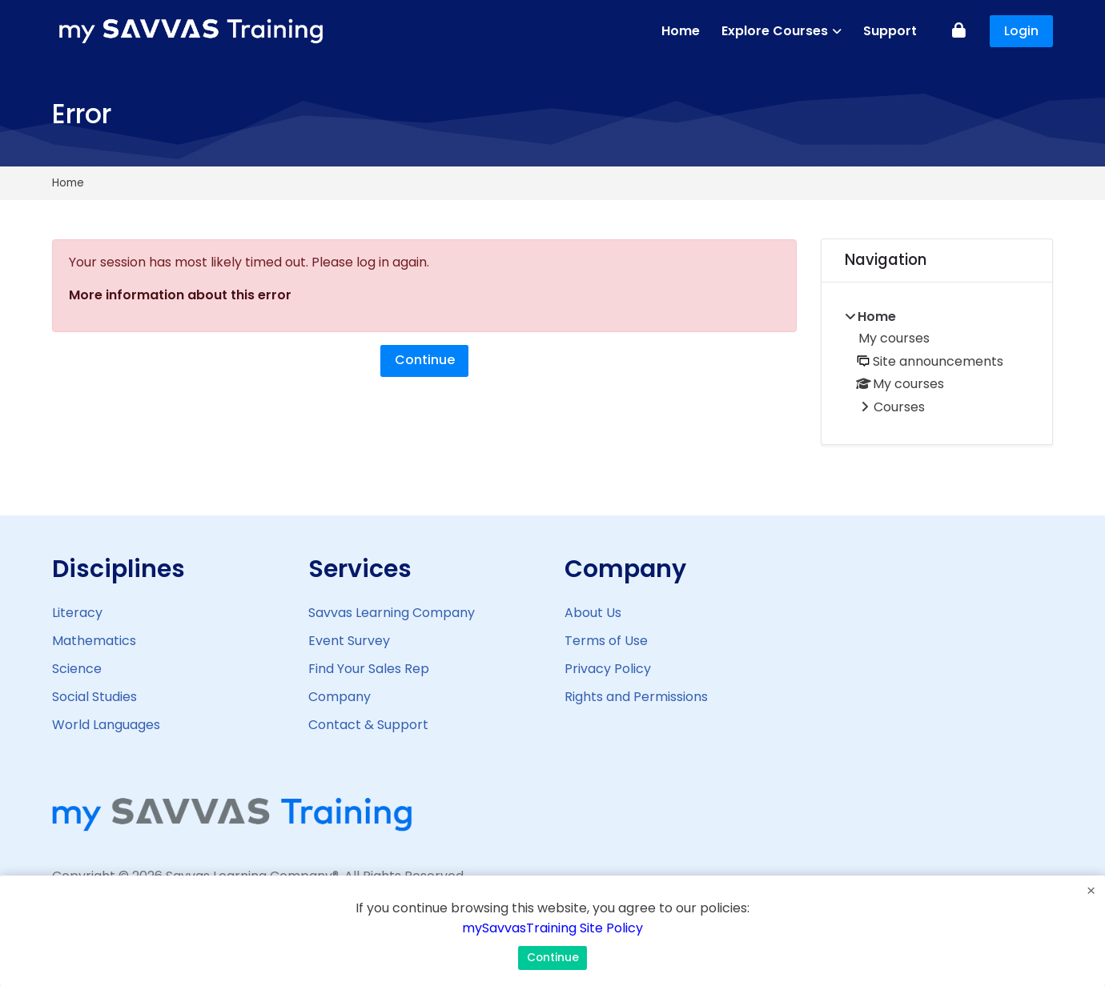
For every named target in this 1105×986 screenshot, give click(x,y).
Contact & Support (368, 724)
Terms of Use (606, 640)
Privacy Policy (608, 668)
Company (339, 696)
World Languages (106, 724)
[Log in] (959, 32)
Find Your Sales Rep (368, 668)
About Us (593, 612)
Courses (899, 407)
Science (77, 668)
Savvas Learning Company (391, 612)
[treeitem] (937, 363)
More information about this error (180, 295)
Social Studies (94, 696)
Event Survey (349, 640)
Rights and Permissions (636, 696)
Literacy (77, 612)
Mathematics (94, 640)
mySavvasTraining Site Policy (552, 928)
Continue (425, 360)
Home (68, 183)
